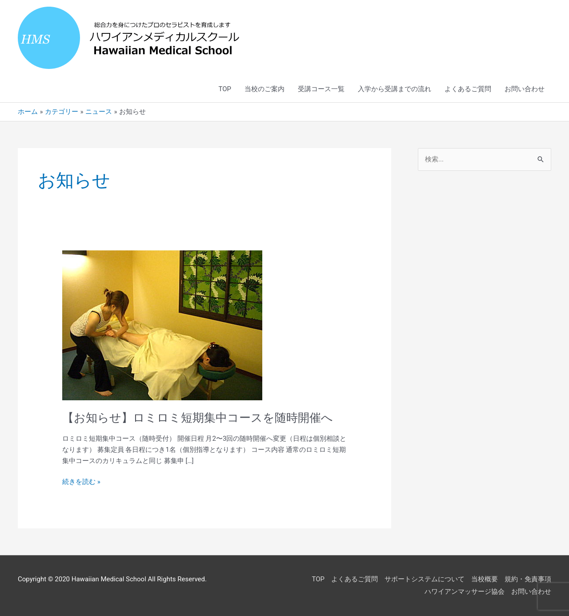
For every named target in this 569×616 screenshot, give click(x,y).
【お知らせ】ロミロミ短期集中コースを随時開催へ (197, 417)
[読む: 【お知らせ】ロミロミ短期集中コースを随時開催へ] (162, 325)
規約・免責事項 (528, 579)
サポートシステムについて (425, 579)
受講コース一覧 (321, 89)
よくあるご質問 (468, 89)
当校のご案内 (264, 89)
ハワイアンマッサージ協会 (465, 592)
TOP (224, 89)
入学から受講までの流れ (394, 89)
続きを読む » (81, 481)
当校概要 (484, 579)
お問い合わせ (525, 89)
